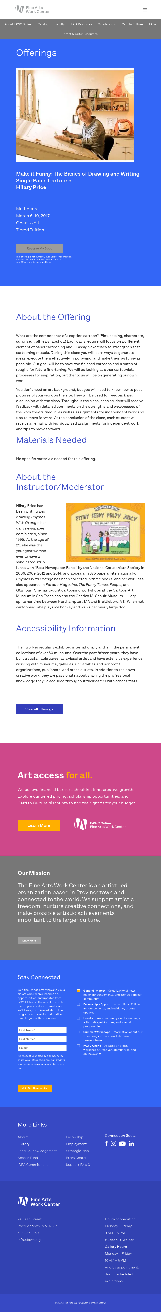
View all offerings (39, 709)
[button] (39, 825)
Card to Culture (132, 24)
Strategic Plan (77, 1151)
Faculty (60, 24)
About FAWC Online (18, 24)
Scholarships (107, 24)
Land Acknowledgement (37, 1151)
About (23, 1137)
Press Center (76, 1158)
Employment (76, 1144)
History (24, 1144)
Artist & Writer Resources (80, 34)
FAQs (152, 24)
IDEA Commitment (33, 1165)
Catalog (43, 24)
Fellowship (74, 1137)
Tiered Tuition (30, 229)
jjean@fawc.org (24, 262)
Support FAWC (78, 1165)
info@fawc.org (29, 1240)
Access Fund (28, 1158)
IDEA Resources (81, 24)
